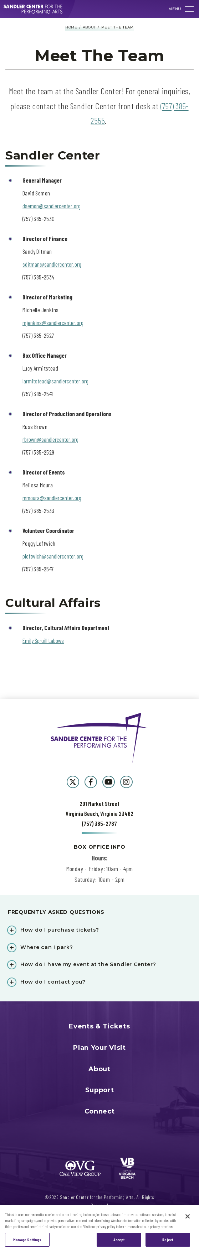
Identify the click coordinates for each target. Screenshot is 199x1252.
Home (71, 27)
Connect (100, 1111)
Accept (118, 1242)
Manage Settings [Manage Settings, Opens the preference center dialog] (27, 1242)
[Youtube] (108, 782)
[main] (99, 358)
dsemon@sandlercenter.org (51, 205)
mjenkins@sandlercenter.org (52, 322)
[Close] (187, 1219)
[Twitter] (73, 782)
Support (99, 1090)
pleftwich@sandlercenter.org (52, 556)
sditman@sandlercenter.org (51, 264)
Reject (167, 1242)
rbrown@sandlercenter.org (50, 439)
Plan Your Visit (99, 1048)
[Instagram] (126, 782)
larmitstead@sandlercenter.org (55, 380)
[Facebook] (91, 782)
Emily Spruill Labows (43, 640)
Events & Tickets (99, 1026)
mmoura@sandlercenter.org (51, 497)
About (89, 27)
